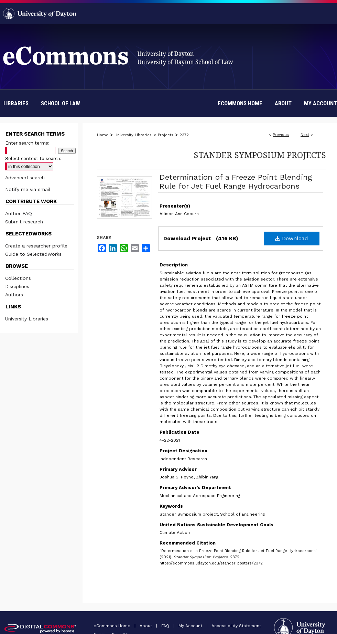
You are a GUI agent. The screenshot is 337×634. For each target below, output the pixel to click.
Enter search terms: (27, 143)
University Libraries (133, 135)
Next (305, 135)
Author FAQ (18, 213)
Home (102, 135)
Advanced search (25, 177)
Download (291, 238)
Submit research (24, 221)
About (146, 625)
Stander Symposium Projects (260, 154)
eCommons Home (113, 625)
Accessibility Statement (236, 625)
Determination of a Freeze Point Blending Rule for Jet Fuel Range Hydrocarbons (236, 181)
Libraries (16, 103)
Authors (14, 294)
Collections (18, 278)
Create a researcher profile (36, 246)
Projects (165, 135)
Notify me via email (27, 189)
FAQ (166, 625)
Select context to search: (33, 158)
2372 (184, 135)
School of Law (60, 103)
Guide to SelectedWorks (33, 254)
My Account (191, 625)
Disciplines (17, 286)
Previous (281, 135)
